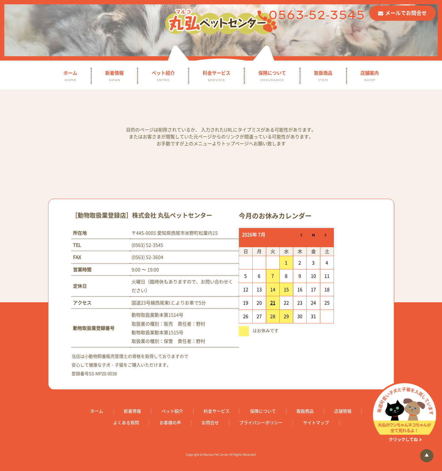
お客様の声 (170, 423)
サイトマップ (316, 423)
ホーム (70, 75)
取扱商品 (323, 75)
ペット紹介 (163, 75)
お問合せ (210, 423)
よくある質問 (126, 423)
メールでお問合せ (406, 13)
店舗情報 (342, 411)
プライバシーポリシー (261, 423)
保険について (272, 75)
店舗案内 (369, 75)
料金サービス (216, 75)
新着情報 (114, 75)
